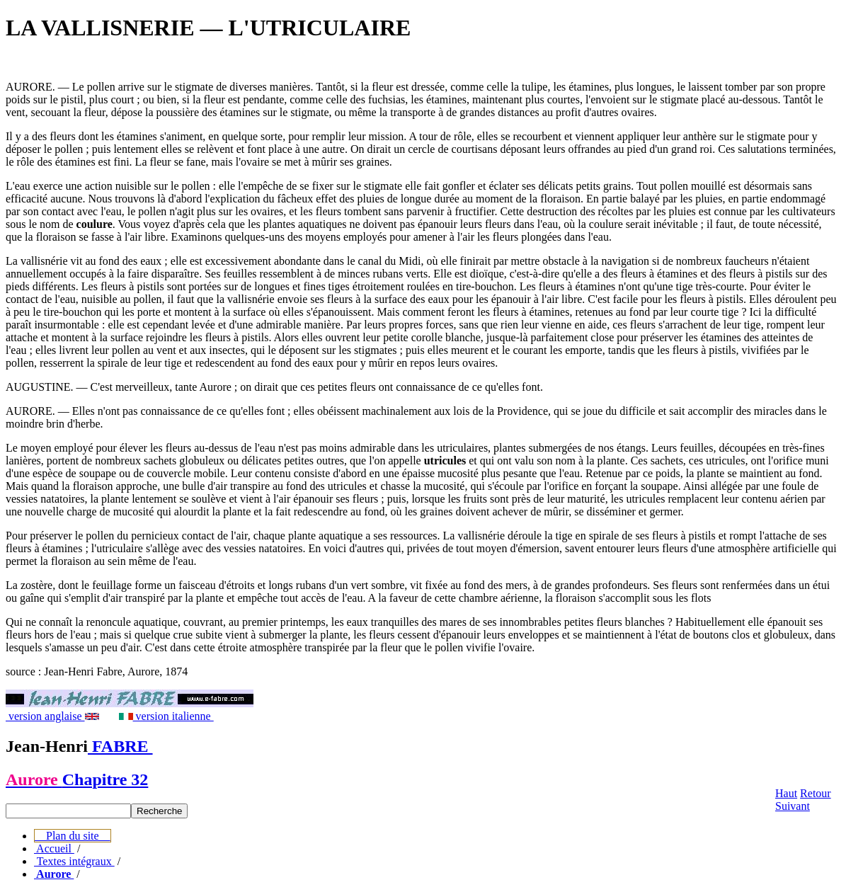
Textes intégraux (74, 861)
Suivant (792, 806)
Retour (815, 793)
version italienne (166, 716)
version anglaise (52, 716)
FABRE (120, 746)
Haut (786, 793)
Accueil (54, 848)
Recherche (159, 811)
